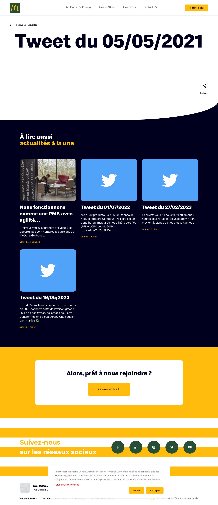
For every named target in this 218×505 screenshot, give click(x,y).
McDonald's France (78, 7)
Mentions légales (28, 498)
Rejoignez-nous (196, 7)
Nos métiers (107, 7)
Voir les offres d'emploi (109, 389)
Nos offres (129, 7)
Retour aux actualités (26, 24)
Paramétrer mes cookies (66, 484)
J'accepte (155, 490)
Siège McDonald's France (52, 488)
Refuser (136, 490)
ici (66, 475)
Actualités (151, 7)
